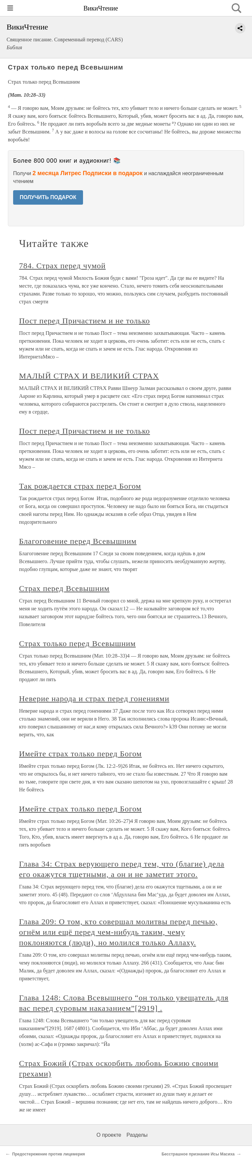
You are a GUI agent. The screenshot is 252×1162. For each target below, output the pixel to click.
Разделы (136, 1135)
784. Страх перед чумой (62, 265)
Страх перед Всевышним (64, 588)
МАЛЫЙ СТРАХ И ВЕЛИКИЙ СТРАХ (89, 376)
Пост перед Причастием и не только (84, 320)
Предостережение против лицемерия (48, 1154)
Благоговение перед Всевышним (77, 541)
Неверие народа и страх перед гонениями (94, 698)
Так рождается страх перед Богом (80, 486)
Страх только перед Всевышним (77, 643)
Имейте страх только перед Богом (80, 753)
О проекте (108, 1135)
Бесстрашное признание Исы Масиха (198, 1154)
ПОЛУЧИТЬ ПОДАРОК (48, 197)
